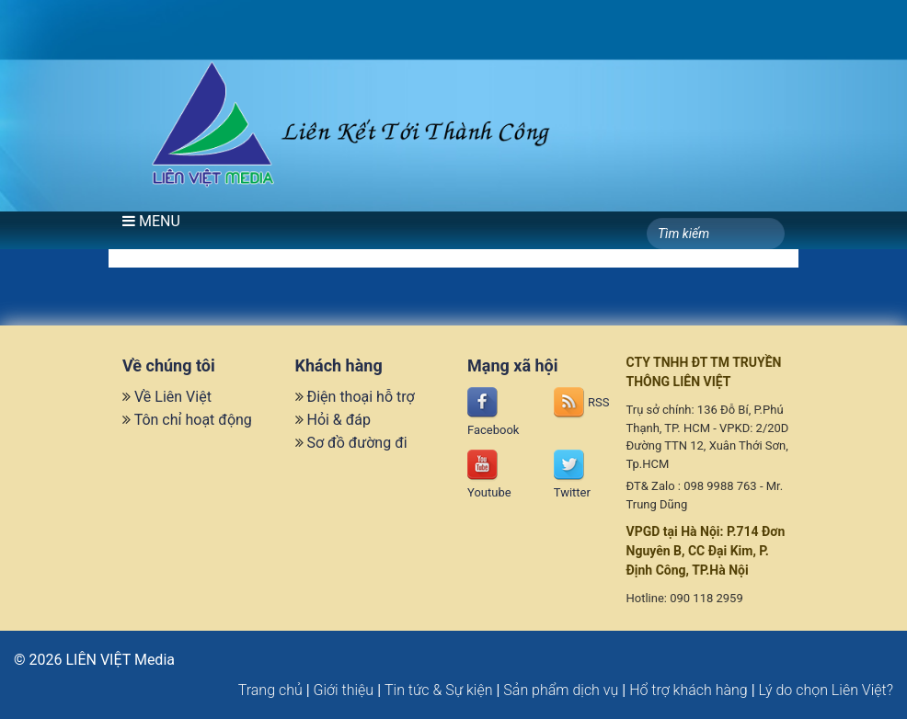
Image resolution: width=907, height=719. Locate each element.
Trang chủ (270, 690)
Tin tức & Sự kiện (439, 690)
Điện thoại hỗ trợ (360, 396)
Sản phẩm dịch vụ (560, 690)
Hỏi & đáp (338, 419)
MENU (151, 221)
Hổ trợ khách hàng (688, 690)
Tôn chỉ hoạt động (193, 419)
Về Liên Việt (173, 396)
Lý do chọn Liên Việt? (826, 690)
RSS (582, 402)
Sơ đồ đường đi (356, 442)
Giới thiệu (344, 690)
